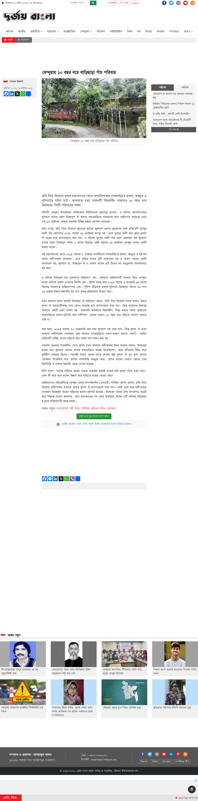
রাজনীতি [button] (36, 31)
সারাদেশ (23, 40)
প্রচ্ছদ (8, 40)
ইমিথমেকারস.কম (130, 771)
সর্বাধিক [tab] (185, 87)
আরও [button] (188, 31)
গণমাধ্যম (174, 31)
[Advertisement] (140, 16)
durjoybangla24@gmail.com (104, 759)
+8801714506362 (97, 755)
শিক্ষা (129, 31)
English (135, 3)
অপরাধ (160, 31)
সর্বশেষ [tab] (162, 87)
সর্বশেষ (9, 31)
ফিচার (148, 31)
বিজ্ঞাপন (144, 761)
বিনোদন (101, 31)
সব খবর (174, 129)
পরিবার (155, 761)
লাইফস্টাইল (116, 31)
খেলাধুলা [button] (86, 31)
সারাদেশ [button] (52, 31)
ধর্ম (138, 31)
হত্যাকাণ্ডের (78, 196)
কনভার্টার (113, 3)
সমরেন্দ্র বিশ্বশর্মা (16, 81)
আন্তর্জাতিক (69, 31)
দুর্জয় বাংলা (82, 771)
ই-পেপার (124, 3)
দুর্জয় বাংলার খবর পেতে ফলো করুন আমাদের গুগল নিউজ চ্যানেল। (98, 424)
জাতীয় (21, 31)
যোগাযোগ (166, 761)
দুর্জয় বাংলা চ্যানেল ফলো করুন (94, 416)
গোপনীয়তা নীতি (182, 761)
